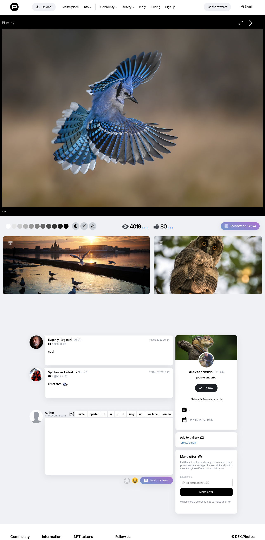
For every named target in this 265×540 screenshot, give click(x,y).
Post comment (159, 480)
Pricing (155, 7)
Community (108, 7)
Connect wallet (217, 7)
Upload (44, 7)
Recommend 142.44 (240, 226)
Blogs (143, 7)
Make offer (206, 492)
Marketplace (71, 7)
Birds (218, 399)
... (145, 226)
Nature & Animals (201, 399)
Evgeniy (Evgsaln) (60, 339)
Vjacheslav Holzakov (62, 372)
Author (49, 412)
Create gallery (188, 442)
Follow (206, 388)
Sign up (170, 7)
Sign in (247, 6)
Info (87, 7)
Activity (128, 7)
